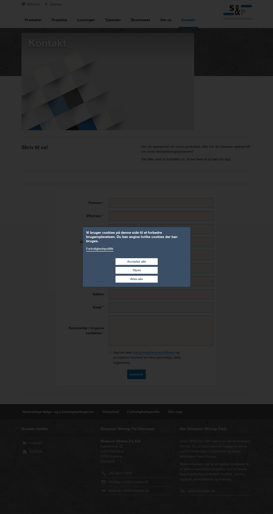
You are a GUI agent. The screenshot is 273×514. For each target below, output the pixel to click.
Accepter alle (136, 261)
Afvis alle (136, 279)
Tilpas (136, 270)
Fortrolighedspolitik (99, 248)
